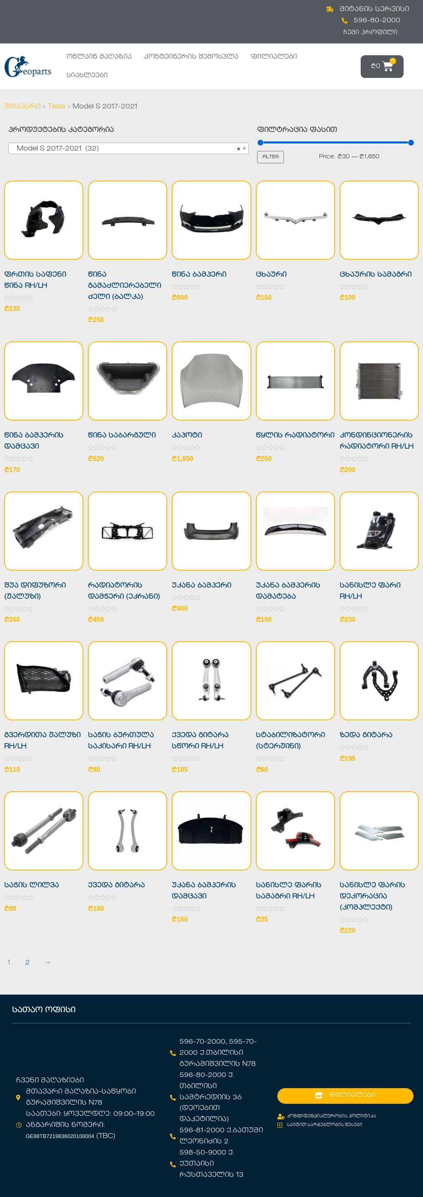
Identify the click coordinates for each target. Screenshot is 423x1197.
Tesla (56, 106)
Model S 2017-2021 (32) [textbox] (126, 149)
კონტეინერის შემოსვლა (191, 57)
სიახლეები (87, 75)
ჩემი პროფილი (370, 32)
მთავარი (22, 106)
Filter (270, 157)
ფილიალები (274, 57)
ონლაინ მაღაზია (99, 57)
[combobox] (128, 148)
